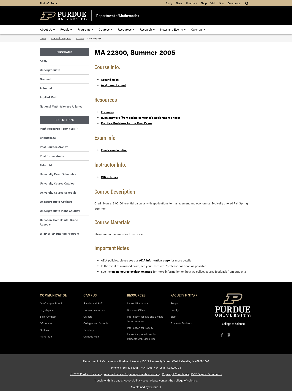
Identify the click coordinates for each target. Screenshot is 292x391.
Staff (173, 316)
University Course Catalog (57, 183)
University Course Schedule (58, 192)
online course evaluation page (131, 271)
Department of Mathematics (117, 15)
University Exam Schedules (58, 174)
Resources (126, 29)
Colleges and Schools (95, 323)
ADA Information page (154, 260)
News (179, 3)
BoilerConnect (48, 316)
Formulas (107, 112)
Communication (53, 295)
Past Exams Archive (53, 156)
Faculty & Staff (184, 295)
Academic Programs (61, 38)
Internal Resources (137, 303)
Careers (87, 316)
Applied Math (48, 97)
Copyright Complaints (175, 374)
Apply (169, 3)
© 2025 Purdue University (86, 374)
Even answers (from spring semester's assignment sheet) (140, 117)
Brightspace (48, 137)
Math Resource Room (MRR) (59, 128)
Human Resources (94, 310)
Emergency (234, 3)
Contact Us (174, 367)
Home (43, 38)
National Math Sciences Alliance (61, 106)
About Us (47, 29)
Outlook (44, 330)
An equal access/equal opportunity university (132, 374)
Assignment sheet (113, 85)
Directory (88, 330)
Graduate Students (181, 323)
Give (221, 3)
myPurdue (46, 336)
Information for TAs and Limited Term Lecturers (145, 319)
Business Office (136, 310)
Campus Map (91, 336)
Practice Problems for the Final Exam (126, 123)
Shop (204, 3)
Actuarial (46, 88)
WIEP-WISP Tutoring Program (59, 233)
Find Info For (48, 3)
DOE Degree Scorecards (206, 374)
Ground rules (110, 79)
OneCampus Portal (51, 303)
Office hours (109, 177)
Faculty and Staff (92, 303)
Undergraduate (50, 70)
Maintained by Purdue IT (146, 387)
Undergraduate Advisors (56, 201)
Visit (212, 3)
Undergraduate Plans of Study (60, 211)
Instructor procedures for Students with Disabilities (141, 336)
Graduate (46, 79)
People (66, 29)
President (191, 3)
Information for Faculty (140, 327)
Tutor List (46, 165)
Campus (90, 295)
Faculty (175, 310)
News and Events (172, 29)
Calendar (198, 29)
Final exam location (114, 150)
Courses (105, 29)
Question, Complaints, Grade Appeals (59, 222)
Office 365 (46, 323)
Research (147, 29)
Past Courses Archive (54, 147)
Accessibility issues (136, 380)
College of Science (185, 380)
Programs (85, 29)
